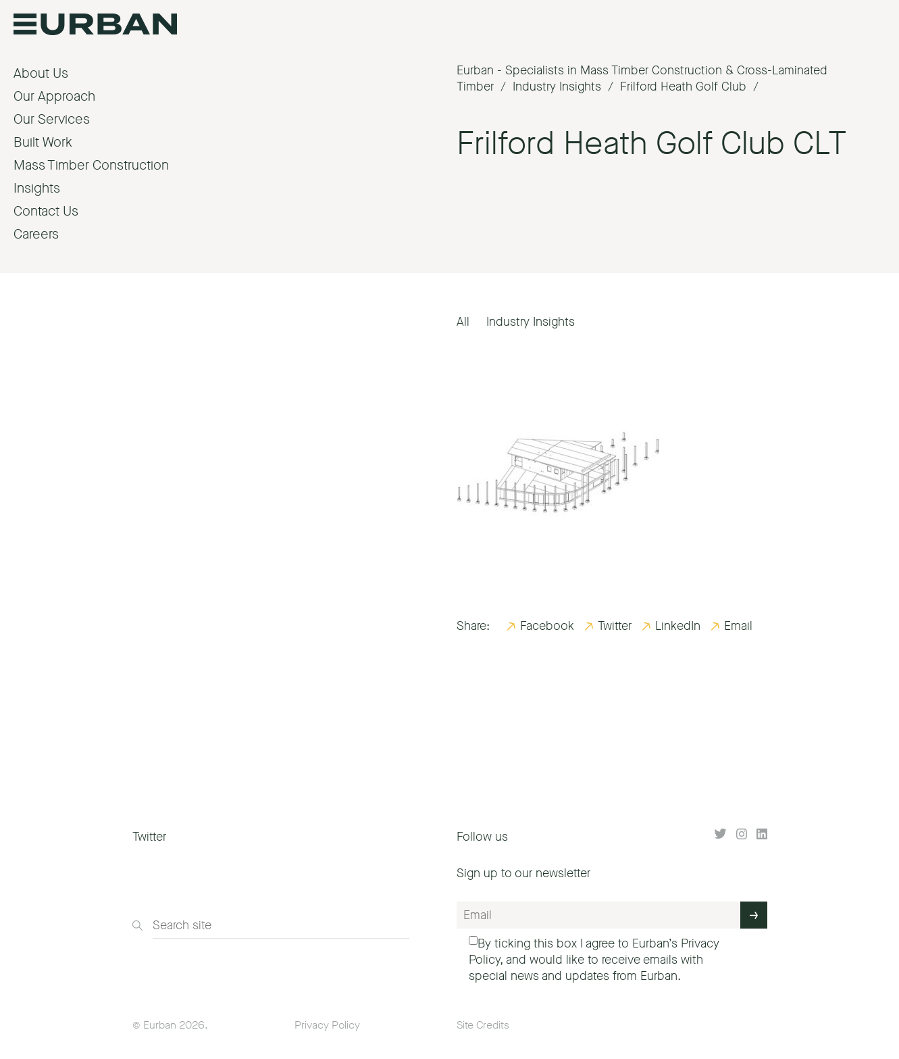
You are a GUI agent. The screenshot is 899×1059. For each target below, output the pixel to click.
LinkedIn (677, 626)
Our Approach (54, 96)
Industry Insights (530, 322)
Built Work (43, 142)
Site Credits (483, 1025)
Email (738, 626)
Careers (36, 234)
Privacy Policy (327, 1025)
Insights (37, 188)
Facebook (547, 626)
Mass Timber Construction (91, 165)
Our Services (52, 119)
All (463, 322)
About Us (41, 73)
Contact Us (46, 211)
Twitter (615, 626)
